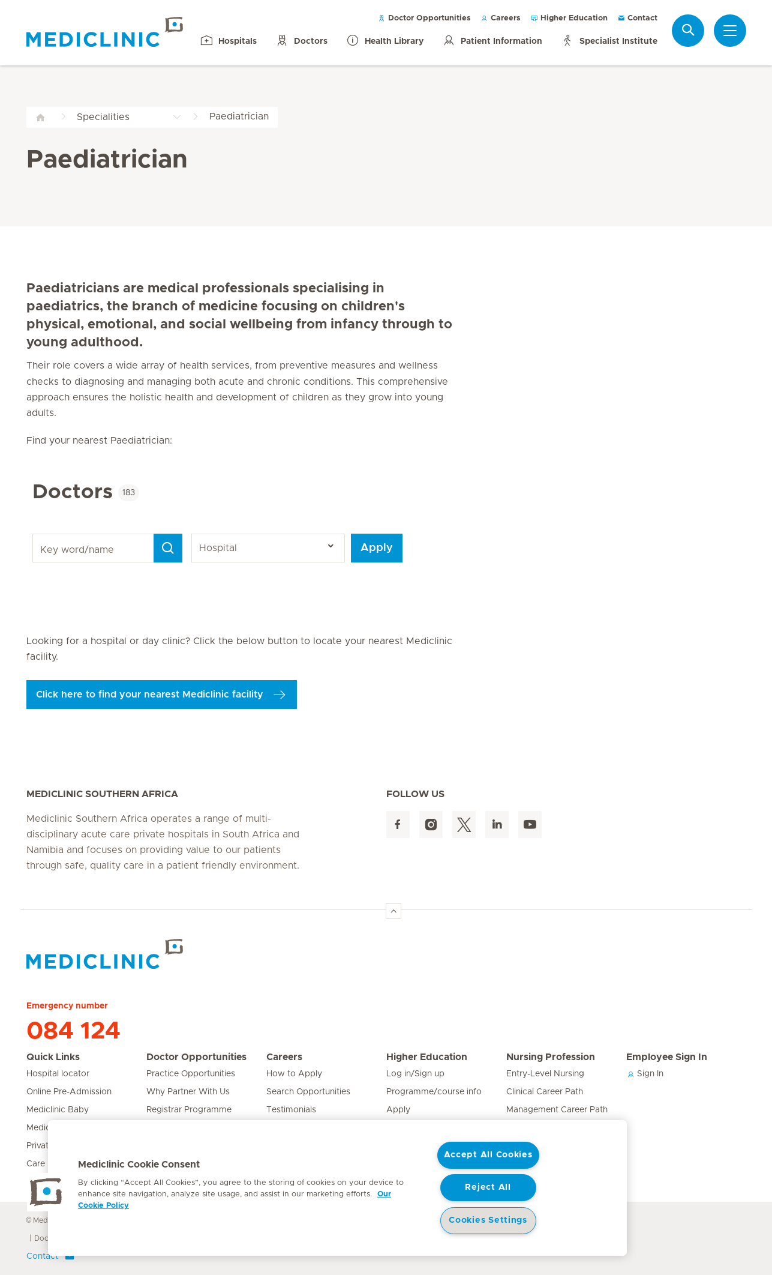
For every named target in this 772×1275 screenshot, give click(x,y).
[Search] (168, 548)
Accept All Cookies (488, 1155)
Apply (377, 548)
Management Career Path (557, 1110)
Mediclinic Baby (57, 1110)
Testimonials (291, 1110)
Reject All (487, 1187)
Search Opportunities (308, 1092)
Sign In (644, 1074)
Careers (500, 18)
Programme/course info (434, 1092)
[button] (46, 1192)
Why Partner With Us (188, 1092)
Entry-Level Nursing (545, 1074)
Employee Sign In (666, 1057)
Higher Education (569, 18)
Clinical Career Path (544, 1092)
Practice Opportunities (190, 1074)
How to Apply (294, 1074)
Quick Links (53, 1057)
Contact (637, 18)
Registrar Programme (189, 1110)
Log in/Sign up (415, 1074)
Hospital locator (57, 1074)
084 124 (73, 1031)
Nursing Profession (550, 1057)
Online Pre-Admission (69, 1092)
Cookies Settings (488, 1220)
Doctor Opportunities (424, 18)
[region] (337, 1188)
